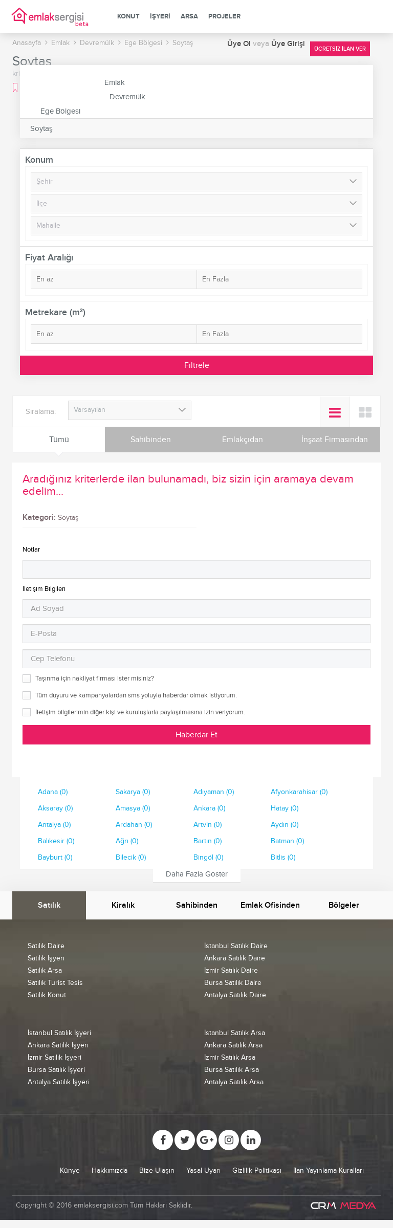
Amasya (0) (133, 808)
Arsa (189, 16)
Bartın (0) (207, 841)
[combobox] (129, 410)
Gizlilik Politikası (256, 1170)
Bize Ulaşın (156, 1170)
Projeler (224, 16)
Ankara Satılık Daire (234, 958)
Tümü (59, 439)
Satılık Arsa (45, 970)
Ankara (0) (209, 808)
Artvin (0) (207, 824)
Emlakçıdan (242, 439)
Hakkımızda (109, 1170)
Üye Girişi (288, 43)
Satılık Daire (46, 945)
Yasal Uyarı (203, 1170)
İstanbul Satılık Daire (236, 945)
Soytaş (41, 128)
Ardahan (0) (134, 824)
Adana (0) (53, 791)
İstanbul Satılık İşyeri (59, 1032)
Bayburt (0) (55, 857)
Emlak (114, 82)
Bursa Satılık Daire (232, 982)
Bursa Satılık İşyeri (56, 1069)
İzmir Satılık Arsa (229, 1057)
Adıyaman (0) (213, 791)
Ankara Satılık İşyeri (58, 1045)
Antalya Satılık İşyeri (59, 1082)
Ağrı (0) (127, 841)
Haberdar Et (196, 735)
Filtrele (196, 365)
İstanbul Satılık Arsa (234, 1032)
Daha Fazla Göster (197, 874)
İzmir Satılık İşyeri (54, 1057)
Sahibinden (150, 439)
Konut (128, 16)
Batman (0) (287, 841)
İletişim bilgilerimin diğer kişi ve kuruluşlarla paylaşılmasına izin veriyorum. (140, 712)
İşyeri (160, 16)
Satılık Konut (47, 995)
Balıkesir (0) (56, 841)
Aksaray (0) (55, 808)
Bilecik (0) (131, 857)
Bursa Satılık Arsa (231, 1069)
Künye (70, 1170)
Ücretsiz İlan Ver (340, 49)
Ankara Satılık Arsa (233, 1045)
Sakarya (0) (133, 791)
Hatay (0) (284, 808)
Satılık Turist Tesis (55, 982)
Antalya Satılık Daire (235, 995)
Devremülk (127, 96)
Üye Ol (240, 43)
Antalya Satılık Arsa (234, 1082)
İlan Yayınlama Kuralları (328, 1170)
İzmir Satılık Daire (231, 970)
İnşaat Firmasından (334, 439)
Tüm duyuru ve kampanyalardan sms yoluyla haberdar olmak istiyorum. (136, 695)
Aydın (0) (284, 824)
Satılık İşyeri (46, 958)
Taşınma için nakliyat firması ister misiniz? (94, 678)
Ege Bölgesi (60, 111)
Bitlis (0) (283, 857)
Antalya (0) (54, 824)
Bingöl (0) (208, 857)
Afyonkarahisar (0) (299, 791)
